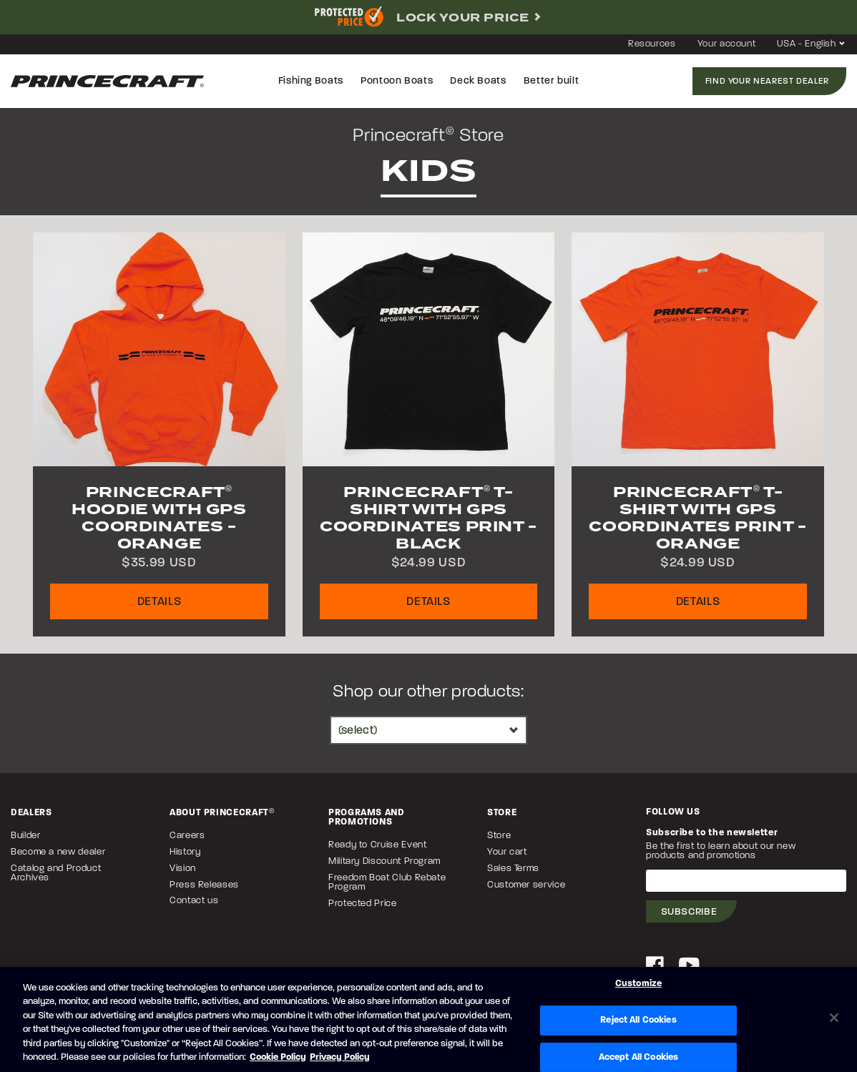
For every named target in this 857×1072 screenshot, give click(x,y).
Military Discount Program (384, 861)
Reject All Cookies (638, 1020)
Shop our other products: (428, 692)
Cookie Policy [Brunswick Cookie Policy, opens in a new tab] (278, 1057)
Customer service (526, 885)
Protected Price (362, 903)
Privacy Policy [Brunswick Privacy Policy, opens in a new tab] (340, 1057)
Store (499, 835)
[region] (428, 1019)
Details (159, 602)
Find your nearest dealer (767, 81)
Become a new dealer (58, 852)
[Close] (834, 1017)
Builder (25, 835)
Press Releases (204, 885)
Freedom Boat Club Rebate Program (387, 882)
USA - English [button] (811, 44)
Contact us (194, 900)
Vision (183, 868)
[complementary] (428, 17)
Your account (726, 44)
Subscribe (689, 912)
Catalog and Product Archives (56, 873)
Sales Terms (513, 868)
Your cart (507, 852)
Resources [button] (652, 44)
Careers (187, 835)
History (185, 852)
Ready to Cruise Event (377, 845)
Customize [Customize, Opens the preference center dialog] (638, 984)
